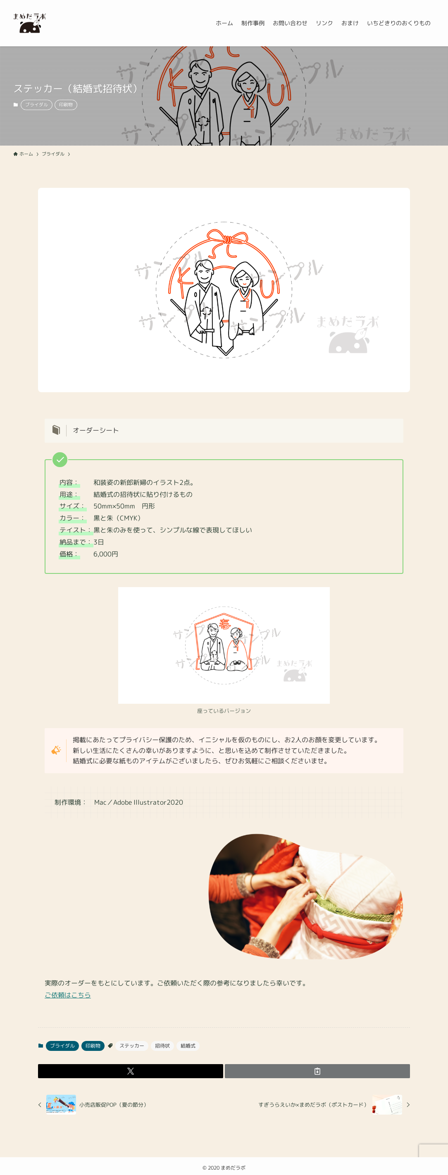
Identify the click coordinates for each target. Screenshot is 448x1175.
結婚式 (188, 1045)
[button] (130, 1071)
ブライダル (36, 104)
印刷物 (66, 104)
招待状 (162, 1045)
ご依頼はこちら (68, 995)
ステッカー (131, 1045)
